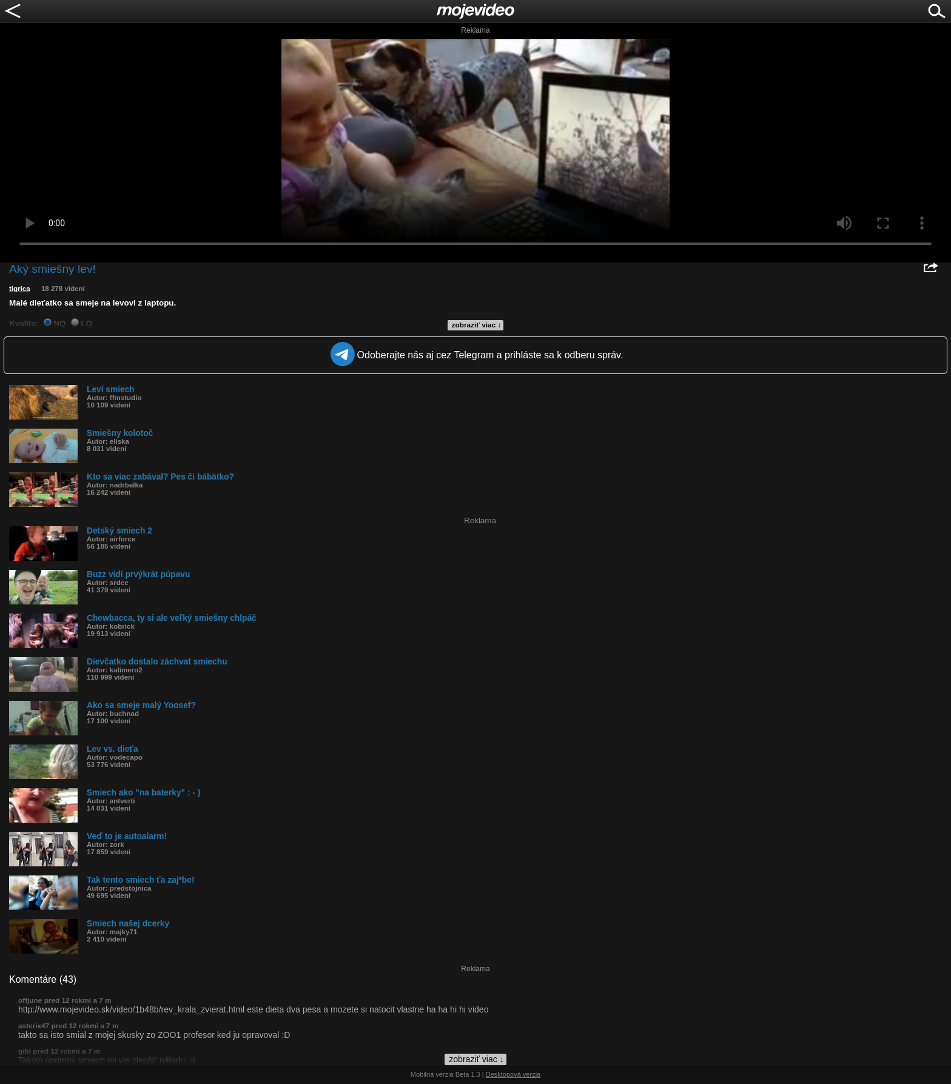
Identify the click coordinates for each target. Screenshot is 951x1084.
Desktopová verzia (513, 1074)
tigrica (19, 288)
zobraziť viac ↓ (477, 325)
